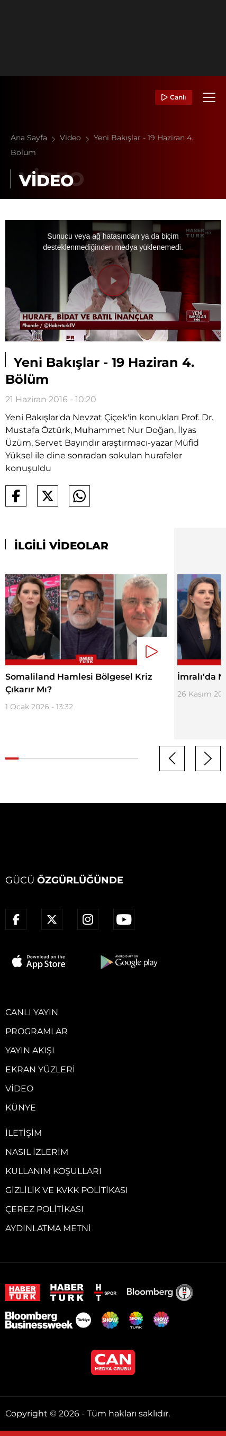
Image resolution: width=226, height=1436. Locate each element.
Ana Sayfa (35, 137)
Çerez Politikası (44, 1209)
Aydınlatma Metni (48, 1228)
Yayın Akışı (30, 1050)
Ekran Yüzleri (40, 1069)
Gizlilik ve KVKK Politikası (66, 1190)
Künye (20, 1108)
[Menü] (209, 97)
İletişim (23, 1133)
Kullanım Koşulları (53, 1171)
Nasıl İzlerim (36, 1152)
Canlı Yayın (31, 1012)
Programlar (36, 1031)
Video (77, 137)
